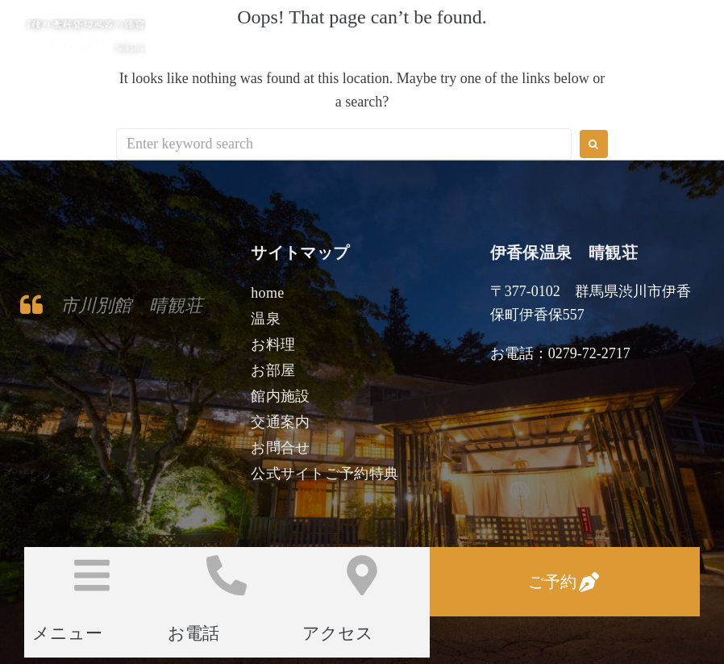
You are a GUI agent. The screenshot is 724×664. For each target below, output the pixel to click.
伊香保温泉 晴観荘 (216, 38)
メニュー (67, 633)
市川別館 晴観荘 (131, 305)
